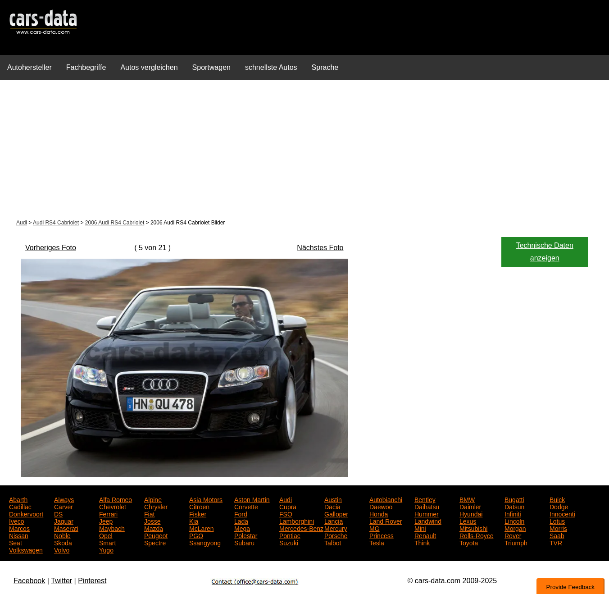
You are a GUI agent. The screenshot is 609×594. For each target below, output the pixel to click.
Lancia (333, 520)
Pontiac (289, 535)
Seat (15, 542)
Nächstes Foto (320, 247)
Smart (107, 542)
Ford (240, 513)
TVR (556, 542)
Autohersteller (29, 67)
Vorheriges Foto (50, 247)
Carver (63, 506)
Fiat (149, 513)
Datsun (514, 506)
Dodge (559, 506)
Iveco (16, 520)
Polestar (245, 535)
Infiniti (512, 513)
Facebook (29, 581)
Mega (242, 527)
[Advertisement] (304, 150)
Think (422, 542)
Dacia (332, 506)
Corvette (246, 506)
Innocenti (562, 513)
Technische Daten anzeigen (544, 252)
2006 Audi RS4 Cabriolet (114, 222)
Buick (557, 499)
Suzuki (288, 542)
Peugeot (156, 535)
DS (58, 513)
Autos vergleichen (148, 67)
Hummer (426, 513)
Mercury (335, 527)
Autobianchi (385, 499)
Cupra (287, 506)
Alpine (153, 499)
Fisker (197, 513)
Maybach (112, 527)
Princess (381, 535)
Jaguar (63, 520)
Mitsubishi (473, 527)
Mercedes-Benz (301, 527)
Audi (21, 222)
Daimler (470, 506)
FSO (285, 513)
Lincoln (514, 520)
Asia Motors (206, 499)
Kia (193, 520)
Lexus (467, 520)
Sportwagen (211, 67)
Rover (512, 535)
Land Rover (385, 520)
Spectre (155, 542)
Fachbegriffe (86, 67)
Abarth (18, 499)
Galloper (336, 513)
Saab (557, 535)
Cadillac (20, 506)
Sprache (325, 67)
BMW (467, 499)
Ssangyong (205, 542)
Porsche (335, 535)
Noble (62, 535)
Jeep (106, 520)
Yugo (106, 549)
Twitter (61, 581)
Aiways (64, 499)
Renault (425, 535)
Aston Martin (252, 499)
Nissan (18, 535)
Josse (152, 520)
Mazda (153, 527)
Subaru (244, 542)
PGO (196, 535)
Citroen (199, 506)
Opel (106, 535)
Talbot (332, 542)
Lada (241, 520)
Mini (420, 527)
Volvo (61, 549)
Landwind (427, 520)
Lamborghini (296, 520)
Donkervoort (26, 513)
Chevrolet (112, 506)
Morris (558, 527)
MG (374, 527)
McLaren (201, 527)
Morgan (515, 527)
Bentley (425, 499)
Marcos (19, 527)
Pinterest (92, 581)
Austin (333, 499)
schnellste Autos (271, 67)
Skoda (63, 542)
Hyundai (470, 513)
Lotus (557, 520)
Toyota (468, 542)
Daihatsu (426, 506)
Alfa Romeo (115, 499)
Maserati (66, 527)
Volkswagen (26, 549)
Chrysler (156, 506)
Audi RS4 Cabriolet (56, 222)
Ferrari (108, 513)
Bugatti (514, 499)
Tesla (376, 542)
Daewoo (380, 506)
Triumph (515, 542)
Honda (378, 513)
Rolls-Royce (476, 535)
